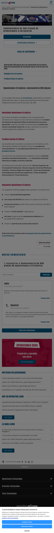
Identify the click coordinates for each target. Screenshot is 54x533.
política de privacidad (10, 518)
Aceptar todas (27, 522)
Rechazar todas (27, 526)
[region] (27, 520)
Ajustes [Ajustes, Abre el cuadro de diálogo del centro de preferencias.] (27, 531)
